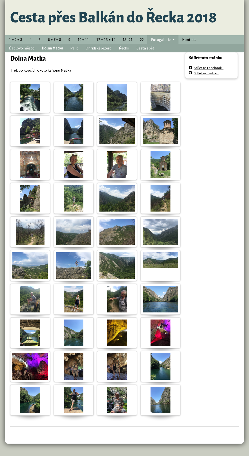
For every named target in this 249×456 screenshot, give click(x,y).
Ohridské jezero (99, 48)
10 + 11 (83, 39)
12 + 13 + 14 (105, 39)
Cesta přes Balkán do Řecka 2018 (113, 18)
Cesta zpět (145, 48)
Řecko (124, 48)
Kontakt (189, 39)
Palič (74, 48)
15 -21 (128, 39)
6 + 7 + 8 (54, 39)
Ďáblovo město (22, 48)
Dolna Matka (52, 48)
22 (142, 39)
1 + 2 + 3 (15, 39)
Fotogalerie (161, 39)
